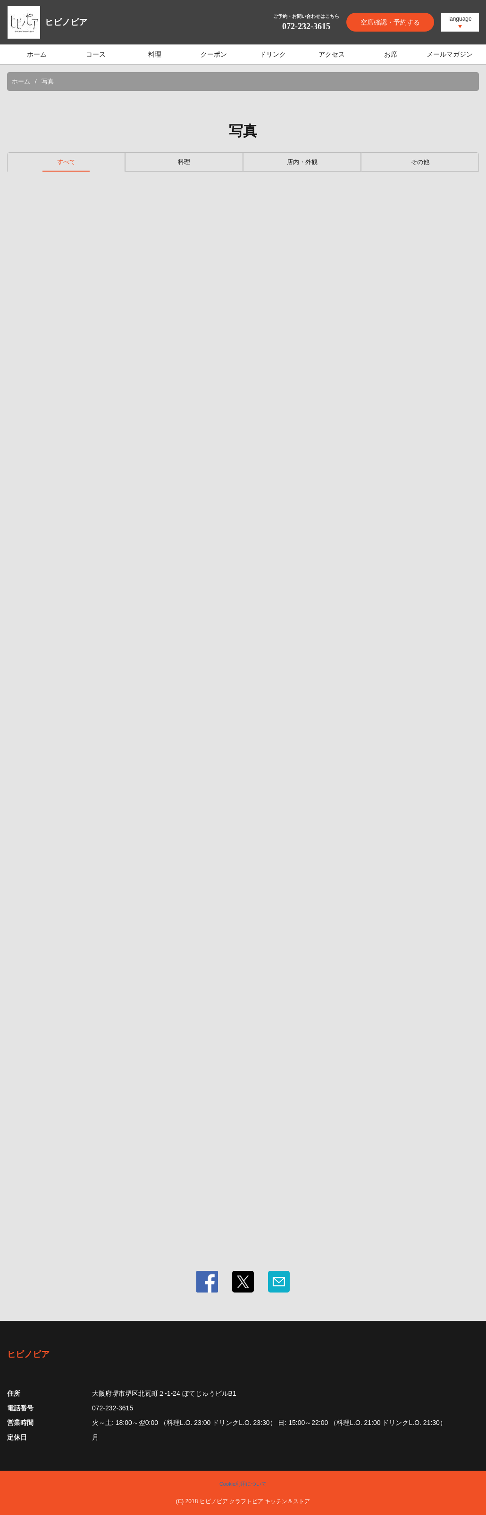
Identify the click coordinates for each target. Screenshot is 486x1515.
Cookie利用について (243, 1484)
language (459, 19)
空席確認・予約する (390, 22)
